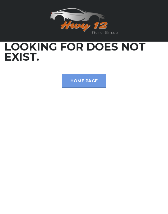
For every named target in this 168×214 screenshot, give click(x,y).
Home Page (84, 81)
